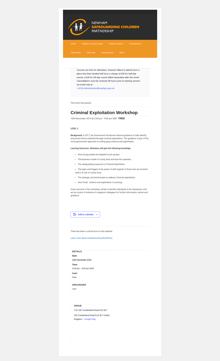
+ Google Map (89, 319)
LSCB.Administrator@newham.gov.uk (95, 88)
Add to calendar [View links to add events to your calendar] (86, 214)
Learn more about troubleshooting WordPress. (92, 238)
